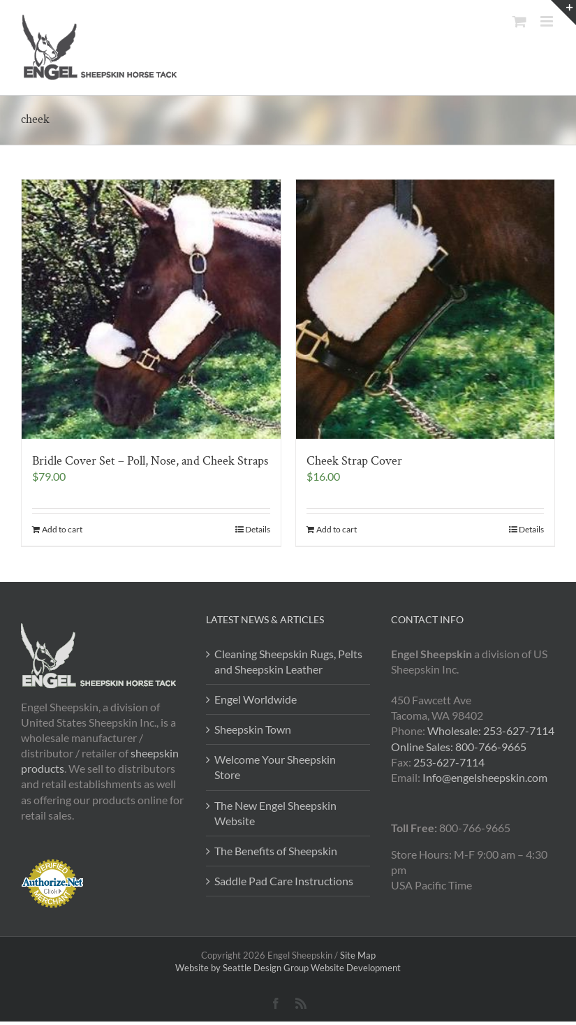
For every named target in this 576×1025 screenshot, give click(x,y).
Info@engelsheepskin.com (484, 777)
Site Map (358, 955)
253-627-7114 (449, 762)
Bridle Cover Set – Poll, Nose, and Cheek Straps (150, 461)
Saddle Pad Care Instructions (283, 880)
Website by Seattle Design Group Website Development (288, 967)
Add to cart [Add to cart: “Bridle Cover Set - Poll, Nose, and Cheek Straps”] (62, 529)
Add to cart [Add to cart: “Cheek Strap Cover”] (336, 529)
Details (257, 529)
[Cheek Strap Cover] (425, 309)
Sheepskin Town (252, 729)
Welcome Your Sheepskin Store (275, 767)
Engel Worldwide (255, 699)
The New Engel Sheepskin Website (275, 813)
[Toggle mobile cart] (519, 21)
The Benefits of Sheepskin (275, 850)
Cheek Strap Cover (354, 461)
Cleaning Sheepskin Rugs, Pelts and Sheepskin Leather (288, 661)
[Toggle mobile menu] (547, 21)
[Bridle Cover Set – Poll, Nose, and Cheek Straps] (151, 309)
